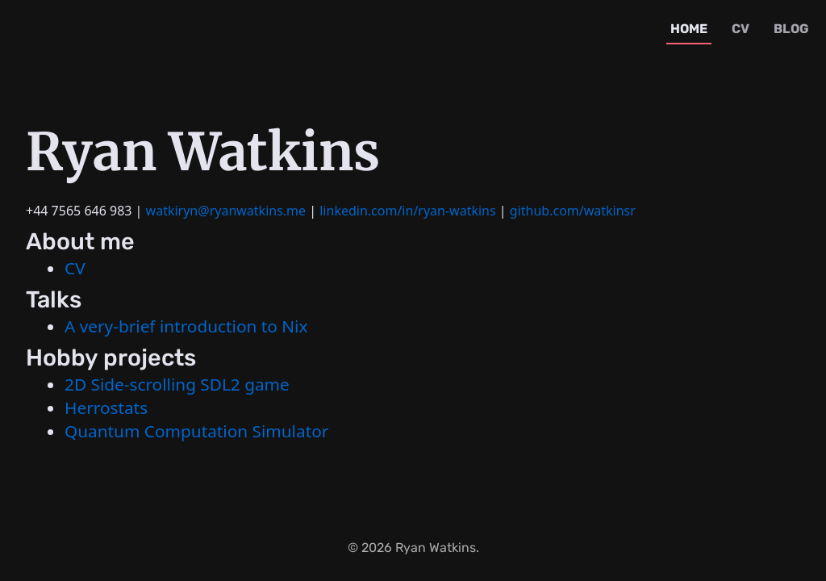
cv (740, 28)
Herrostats (106, 407)
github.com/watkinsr (573, 210)
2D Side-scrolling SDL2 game (177, 384)
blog (791, 28)
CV (75, 268)
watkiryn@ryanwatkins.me (226, 210)
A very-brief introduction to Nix (186, 326)
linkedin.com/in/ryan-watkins (407, 210)
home (688, 28)
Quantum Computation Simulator (196, 431)
